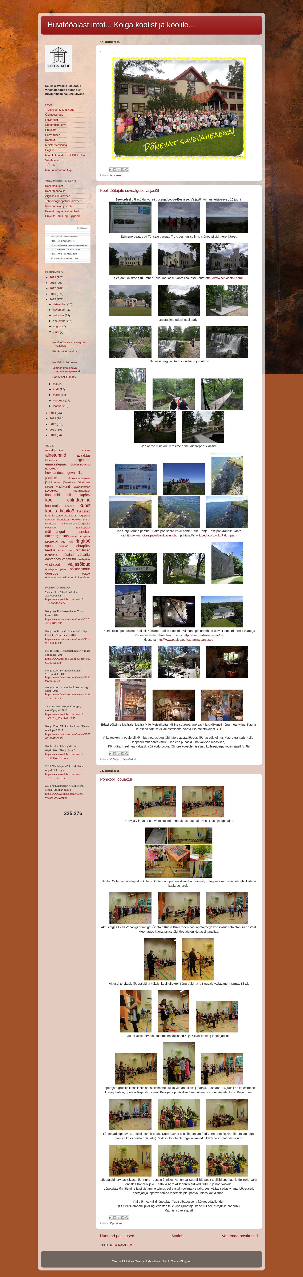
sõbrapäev (82, 546)
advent (86, 450)
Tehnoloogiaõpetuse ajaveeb (63, 201)
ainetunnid (55, 455)
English (49, 150)
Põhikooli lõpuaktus (116, 779)
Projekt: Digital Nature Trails (62, 211)
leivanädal (50, 519)
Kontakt (50, 140)
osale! (73, 536)
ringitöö (83, 541)
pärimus (67, 541)
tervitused (116, 175)
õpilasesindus (80, 569)
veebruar (59, 400)
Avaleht (178, 1236)
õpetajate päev (55, 569)
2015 (53, 299)
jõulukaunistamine (79, 478)
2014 (53, 413)
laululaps (71, 515)
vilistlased (52, 564)
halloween (51, 468)
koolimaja (52, 506)
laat (47, 515)
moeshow (50, 527)
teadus (50, 550)
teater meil (65, 550)
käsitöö (67, 510)
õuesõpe (51, 573)
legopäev (84, 515)
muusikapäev (82, 527)
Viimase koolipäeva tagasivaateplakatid (66, 369)
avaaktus (83, 455)
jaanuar (58, 406)
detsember (60, 304)
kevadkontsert (81, 486)
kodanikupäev (81, 490)
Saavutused (52, 134)
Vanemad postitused (240, 1236)
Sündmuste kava (55, 124)
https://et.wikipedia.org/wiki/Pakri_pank (210, 535)
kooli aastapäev (77, 495)
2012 (53, 424)
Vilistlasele (52, 160)
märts (57, 394)
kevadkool (51, 490)
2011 (53, 429)
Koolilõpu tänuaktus (64, 362)
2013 (53, 418)
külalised (83, 511)
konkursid (52, 495)
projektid (51, 541)
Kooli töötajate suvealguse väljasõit (129, 191)
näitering (51, 536)
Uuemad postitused (117, 1236)
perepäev (84, 536)
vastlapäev (83, 559)
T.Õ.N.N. (50, 165)
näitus (64, 536)
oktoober (59, 315)
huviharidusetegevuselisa (64, 473)
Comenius (51, 460)
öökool (86, 573)
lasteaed (57, 515)
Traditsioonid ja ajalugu (59, 109)
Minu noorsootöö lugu (59, 170)
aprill (56, 389)
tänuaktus (51, 554)
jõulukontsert (53, 482)
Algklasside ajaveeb (57, 196)
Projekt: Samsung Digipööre (63, 216)
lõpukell (76, 519)
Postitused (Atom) (124, 1244)
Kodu (48, 104)
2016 (53, 294)
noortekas (83, 532)
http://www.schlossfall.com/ (224, 278)
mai (55, 383)
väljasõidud (129, 759)
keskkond (63, 486)
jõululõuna (69, 482)
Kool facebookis (55, 191)
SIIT (218, 729)
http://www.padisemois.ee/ (201, 635)
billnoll (166, 1261)
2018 (53, 282)
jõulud (51, 477)
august (57, 326)
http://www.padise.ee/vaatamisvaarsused (185, 639)
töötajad (115, 759)
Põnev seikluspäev (64, 376)
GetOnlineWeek (80, 464)
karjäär (49, 486)
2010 (53, 435)
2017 (53, 288)
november (59, 309)
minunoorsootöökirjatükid (76, 523)
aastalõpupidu (54, 450)
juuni (56, 332)
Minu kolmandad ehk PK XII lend (65, 155)
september (60, 320)
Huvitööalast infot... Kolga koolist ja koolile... (121, 24)
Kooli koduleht (54, 185)
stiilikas (63, 546)
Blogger (185, 1261)
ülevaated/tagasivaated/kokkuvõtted (67, 577)
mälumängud (55, 532)
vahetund (69, 559)
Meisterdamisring (56, 145)
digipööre (83, 460)
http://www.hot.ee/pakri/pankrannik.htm (152, 535)
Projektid (50, 129)
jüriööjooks (83, 482)
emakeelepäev (56, 464)
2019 (53, 277)
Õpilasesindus (54, 114)
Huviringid (51, 119)
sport (49, 546)
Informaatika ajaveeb (58, 206)
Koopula (69, 506)
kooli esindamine (67, 500)
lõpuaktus (116, 1223)
